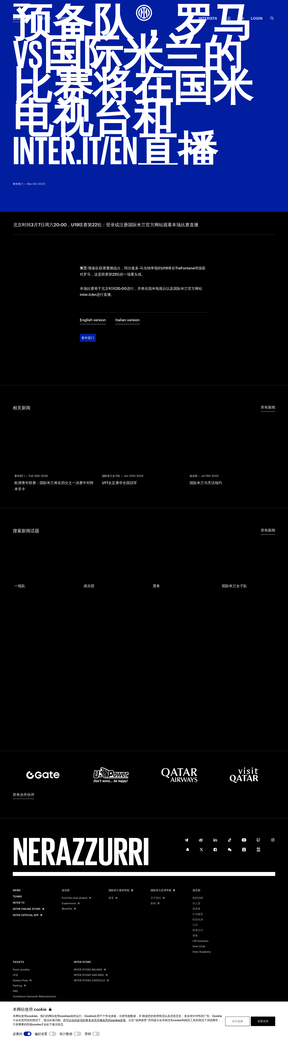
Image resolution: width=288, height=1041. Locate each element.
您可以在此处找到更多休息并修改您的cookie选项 (94, 1020)
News (16, 890)
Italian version (127, 286)
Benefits (67, 908)
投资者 (196, 908)
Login (256, 18)
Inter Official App (26, 915)
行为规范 (198, 914)
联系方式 (198, 930)
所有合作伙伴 (23, 794)
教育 (111, 898)
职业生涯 (198, 919)
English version (93, 286)
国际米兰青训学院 (119, 890)
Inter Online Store (27, 909)
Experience (69, 903)
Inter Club (199, 946)
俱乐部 (45, 18)
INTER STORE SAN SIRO (89, 975)
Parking (17, 985)
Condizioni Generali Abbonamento (34, 996)
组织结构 (198, 898)
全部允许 (263, 1021)
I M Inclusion (200, 941)
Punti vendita (21, 969)
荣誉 (195, 935)
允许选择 (237, 1021)
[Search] (272, 18)
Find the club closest (74, 898)
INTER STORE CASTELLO (89, 980)
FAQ (15, 991)
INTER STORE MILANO (88, 969)
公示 (195, 924)
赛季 (30, 18)
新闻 (16, 18)
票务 (240, 18)
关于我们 (156, 898)
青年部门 (87, 304)
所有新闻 (268, 373)
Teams (17, 896)
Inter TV (65, 18)
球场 (15, 975)
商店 (227, 18)
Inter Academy (202, 951)
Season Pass (20, 980)
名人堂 (196, 903)
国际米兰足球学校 (161, 890)
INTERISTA (208, 18)
